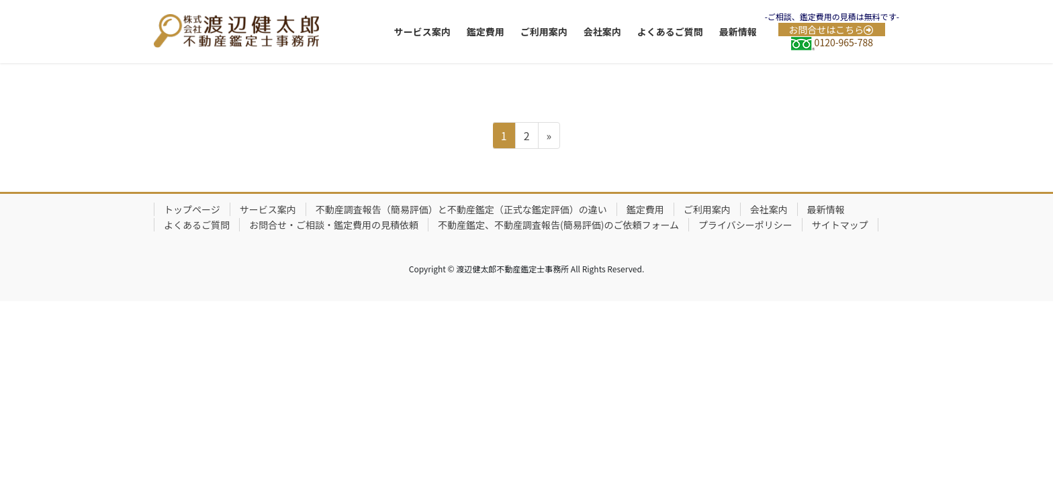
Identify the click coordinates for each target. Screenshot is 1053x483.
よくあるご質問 (197, 224)
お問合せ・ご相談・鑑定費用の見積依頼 (333, 224)
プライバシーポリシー (745, 224)
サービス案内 (268, 209)
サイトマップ (840, 224)
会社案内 (769, 209)
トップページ (192, 209)
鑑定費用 (645, 209)
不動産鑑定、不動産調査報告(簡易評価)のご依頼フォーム (558, 224)
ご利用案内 (707, 209)
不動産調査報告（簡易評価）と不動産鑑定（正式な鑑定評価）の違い (461, 209)
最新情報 (826, 209)
